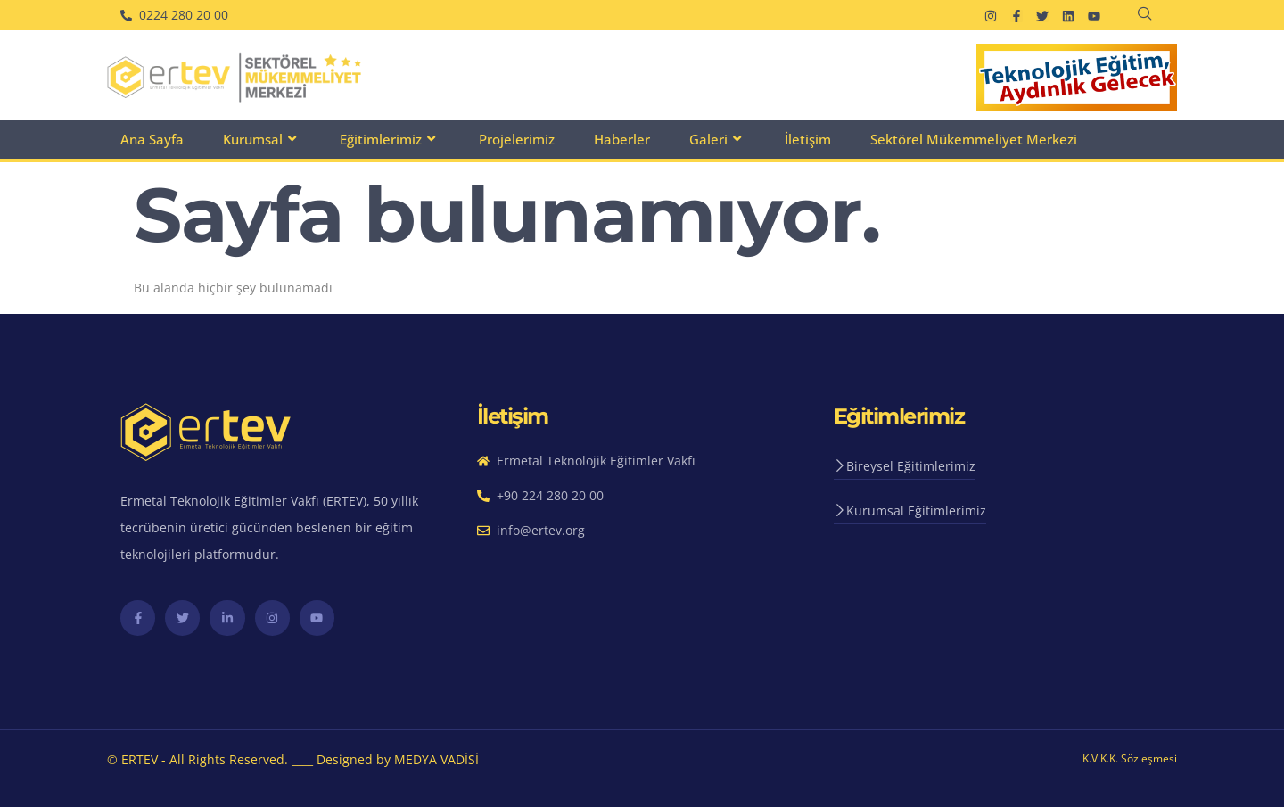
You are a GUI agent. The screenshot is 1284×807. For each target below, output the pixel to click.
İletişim (808, 139)
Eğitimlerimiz (390, 139)
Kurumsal (261, 139)
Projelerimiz (517, 139)
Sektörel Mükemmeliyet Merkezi (973, 139)
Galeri (717, 139)
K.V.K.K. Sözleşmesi (1129, 758)
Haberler (622, 139)
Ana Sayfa (152, 139)
